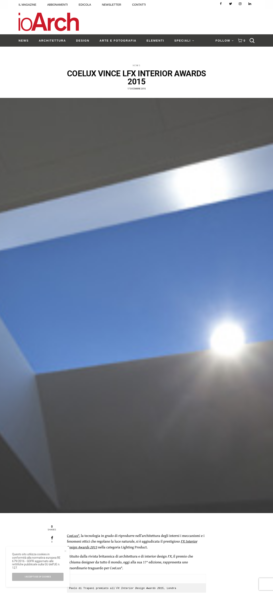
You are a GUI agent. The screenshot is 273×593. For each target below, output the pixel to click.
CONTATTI (139, 4)
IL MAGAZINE (27, 4)
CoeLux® (73, 535)
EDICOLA (85, 4)
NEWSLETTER (111, 4)
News (137, 65)
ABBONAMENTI (57, 4)
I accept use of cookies (38, 577)
